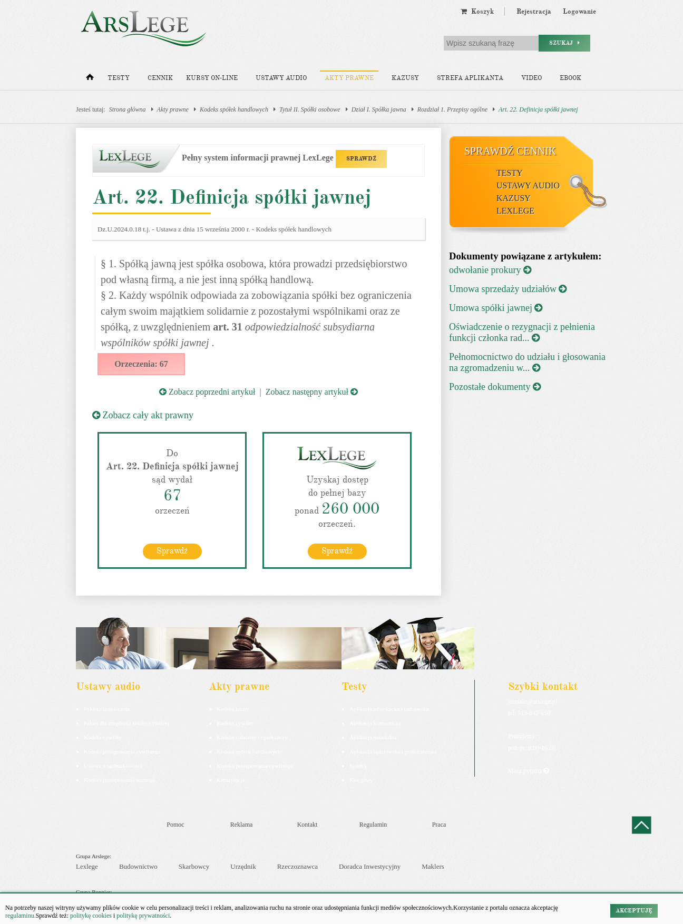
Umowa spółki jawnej (495, 308)
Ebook (570, 78)
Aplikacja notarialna (373, 737)
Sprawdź (172, 551)
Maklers (433, 866)
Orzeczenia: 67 (141, 363)
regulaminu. (20, 915)
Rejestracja (533, 11)
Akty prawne (349, 78)
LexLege (515, 210)
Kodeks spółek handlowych (234, 109)
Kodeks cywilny (103, 737)
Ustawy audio (281, 78)
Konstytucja (231, 780)
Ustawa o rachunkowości (113, 765)
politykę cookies (91, 915)
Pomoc (175, 824)
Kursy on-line (212, 78)
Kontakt (307, 824)
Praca (439, 824)
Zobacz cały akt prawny (142, 415)
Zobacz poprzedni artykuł (207, 391)
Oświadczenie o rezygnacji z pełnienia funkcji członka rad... (522, 332)
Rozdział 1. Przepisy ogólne (452, 109)
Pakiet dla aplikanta (107, 709)
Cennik (160, 78)
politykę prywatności (143, 915)
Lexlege (87, 866)
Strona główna (127, 109)
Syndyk (358, 765)
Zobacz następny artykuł (312, 391)
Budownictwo (138, 866)
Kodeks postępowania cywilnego (122, 751)
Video (531, 78)
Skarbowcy (194, 866)
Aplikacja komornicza (375, 723)
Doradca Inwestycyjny (370, 866)
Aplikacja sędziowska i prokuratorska (393, 751)
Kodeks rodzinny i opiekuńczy (252, 737)
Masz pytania (528, 771)
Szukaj (564, 42)
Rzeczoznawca (297, 866)
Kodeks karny (233, 709)
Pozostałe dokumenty (495, 386)
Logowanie (579, 11)
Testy (119, 78)
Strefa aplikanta (470, 78)
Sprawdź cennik (510, 151)
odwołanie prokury (490, 270)
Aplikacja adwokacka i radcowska (389, 709)
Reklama (241, 824)
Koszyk (477, 11)
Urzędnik (243, 866)
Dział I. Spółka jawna (379, 109)
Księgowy (361, 780)
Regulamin (373, 824)
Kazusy (405, 78)
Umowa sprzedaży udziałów (508, 289)
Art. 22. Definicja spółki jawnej (538, 109)
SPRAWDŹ (361, 158)
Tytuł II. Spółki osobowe (309, 109)
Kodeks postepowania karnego (119, 780)
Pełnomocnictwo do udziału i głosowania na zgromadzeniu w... (527, 362)
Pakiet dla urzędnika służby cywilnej (126, 723)
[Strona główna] (90, 79)
